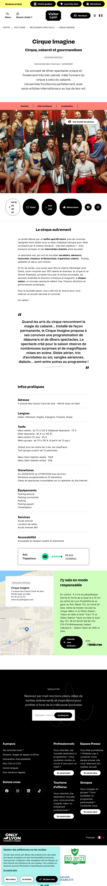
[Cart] (94, 15)
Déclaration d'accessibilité (17, 759)
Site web (48, 207)
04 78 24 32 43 (13, 207)
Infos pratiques (44, 106)
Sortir (6, 27)
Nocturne (19, 27)
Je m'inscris (63, 715)
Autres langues (10, 768)
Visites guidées (43, 3)
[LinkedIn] (29, 791)
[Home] (53, 16)
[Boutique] (80, 15)
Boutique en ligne (13, 4)
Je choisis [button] (26, 879)
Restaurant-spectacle (42, 27)
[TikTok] (39, 791)
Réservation (70, 207)
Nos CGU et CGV (12, 763)
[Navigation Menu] (8, 15)
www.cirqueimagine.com (22, 599)
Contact (24, 106)
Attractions (93, 3)
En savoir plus (63, 773)
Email (31, 207)
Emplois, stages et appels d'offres (21, 754)
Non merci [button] (11, 879)
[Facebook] (7, 791)
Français (95, 837)
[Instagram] (18, 791)
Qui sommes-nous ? (13, 750)
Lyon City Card (69, 3)
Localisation (67, 106)
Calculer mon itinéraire (70, 642)
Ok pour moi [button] (47, 879)
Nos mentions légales (14, 772)
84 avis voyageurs (70, 557)
